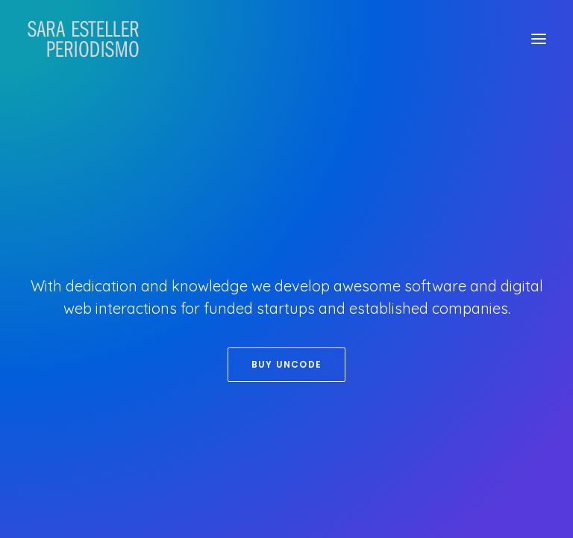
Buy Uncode (286, 364)
